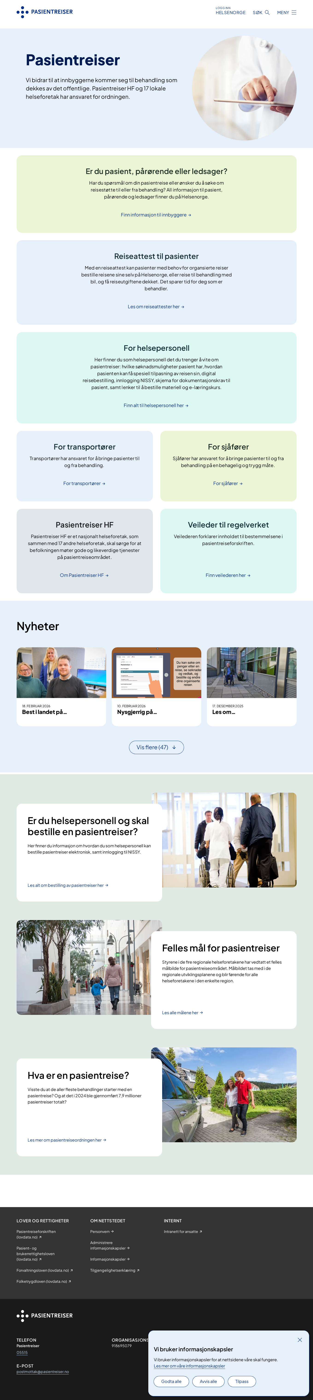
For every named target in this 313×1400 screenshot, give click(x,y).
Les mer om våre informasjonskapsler (189, 1365)
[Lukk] (300, 1339)
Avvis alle (208, 1381)
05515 (22, 1352)
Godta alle (171, 1381)
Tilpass (242, 1381)
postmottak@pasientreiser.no (43, 1371)
